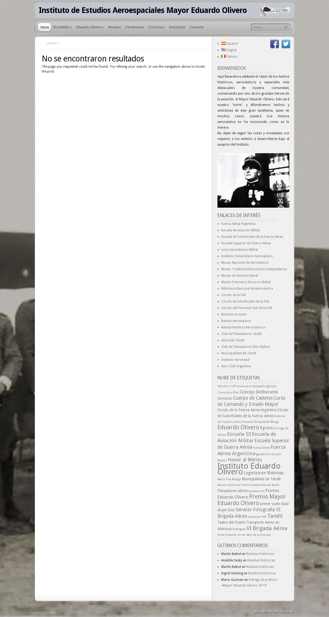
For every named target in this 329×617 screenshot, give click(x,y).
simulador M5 (257, 517)
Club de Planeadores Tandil (241, 334)
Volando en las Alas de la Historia (248, 535)
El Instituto (62, 27)
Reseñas (114, 27)
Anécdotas (177, 27)
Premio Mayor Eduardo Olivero (251, 499)
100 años (223, 386)
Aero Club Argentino (236, 366)
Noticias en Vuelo (234, 314)
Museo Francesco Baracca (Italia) (246, 282)
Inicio (44, 27)
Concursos (156, 27)
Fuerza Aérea (261, 448)
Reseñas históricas (260, 554)
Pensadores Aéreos (233, 491)
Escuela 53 (239, 434)
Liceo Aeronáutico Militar (239, 250)
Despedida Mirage (267, 422)
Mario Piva (224, 479)
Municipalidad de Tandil (238, 353)
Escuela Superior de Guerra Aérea (246, 243)
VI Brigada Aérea (267, 528)
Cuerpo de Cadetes (253, 398)
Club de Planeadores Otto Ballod (245, 347)
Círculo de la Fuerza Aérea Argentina (246, 410)
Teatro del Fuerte (231, 522)
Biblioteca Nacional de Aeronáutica (247, 288)
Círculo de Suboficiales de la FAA (245, 301)
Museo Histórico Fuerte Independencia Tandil (248, 485)
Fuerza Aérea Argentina (238, 224)
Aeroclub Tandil (232, 340)
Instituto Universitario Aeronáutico (247, 256)
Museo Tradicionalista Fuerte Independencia (254, 269)
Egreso (266, 427)
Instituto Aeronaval (235, 360)
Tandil (275, 516)
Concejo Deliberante (259, 392)
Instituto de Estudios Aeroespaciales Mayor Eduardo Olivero (143, 10)
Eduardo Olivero (90, 27)
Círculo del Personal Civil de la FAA (246, 308)
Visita (221, 535)
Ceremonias (134, 27)
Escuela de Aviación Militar (240, 230)
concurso (224, 398)
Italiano (229, 57)
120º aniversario (241, 386)
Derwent (248, 422)
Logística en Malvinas (264, 472)
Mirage (236, 479)
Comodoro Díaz (228, 392)
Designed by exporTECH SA (273, 611)
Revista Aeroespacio (236, 321)
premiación (257, 491)
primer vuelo (270, 504)
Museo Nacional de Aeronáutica (244, 263)
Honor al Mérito (245, 459)
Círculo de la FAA (233, 295)
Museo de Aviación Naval (239, 275)
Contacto (197, 27)
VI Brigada (239, 529)
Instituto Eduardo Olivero (248, 468)
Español (229, 44)
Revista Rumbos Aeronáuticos (243, 327)
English (229, 50)
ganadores (263, 454)
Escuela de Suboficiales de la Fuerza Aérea (252, 237)
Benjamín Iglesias (264, 386)
